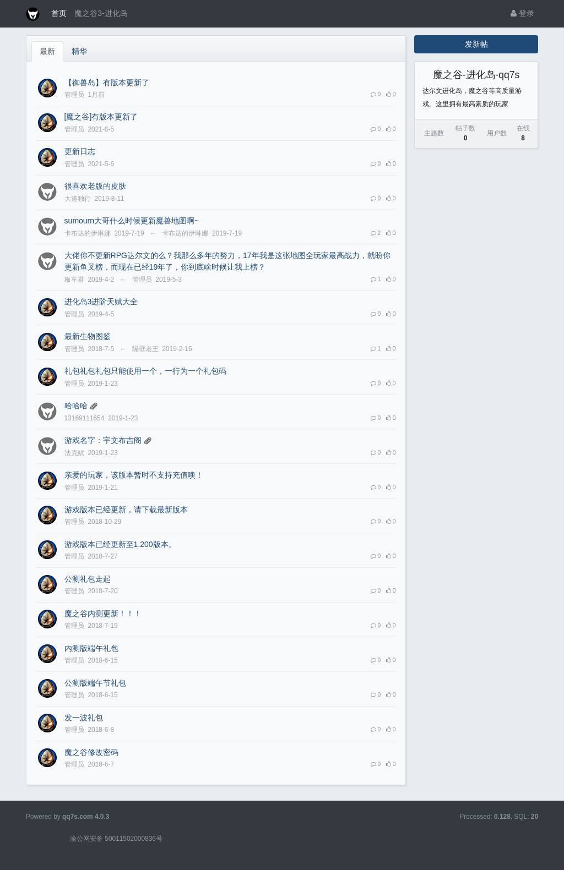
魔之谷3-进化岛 (100, 13)
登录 (522, 13)
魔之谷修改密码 (91, 752)
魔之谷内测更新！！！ (103, 613)
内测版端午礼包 (91, 648)
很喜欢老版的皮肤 (95, 186)
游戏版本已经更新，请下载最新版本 (126, 509)
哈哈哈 (76, 405)
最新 (47, 51)
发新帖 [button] (476, 44)
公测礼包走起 (87, 578)
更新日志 (79, 151)
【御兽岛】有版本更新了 (106, 82)
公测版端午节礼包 (95, 683)
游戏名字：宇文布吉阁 (103, 440)
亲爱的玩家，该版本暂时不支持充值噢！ (133, 474)
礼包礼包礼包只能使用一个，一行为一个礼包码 (145, 370)
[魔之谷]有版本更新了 (101, 116)
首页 (59, 13)
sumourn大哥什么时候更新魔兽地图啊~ (131, 220)
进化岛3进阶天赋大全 (101, 301)
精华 (79, 51)
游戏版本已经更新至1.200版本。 (120, 544)
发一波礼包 (83, 717)
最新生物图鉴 (87, 336)
